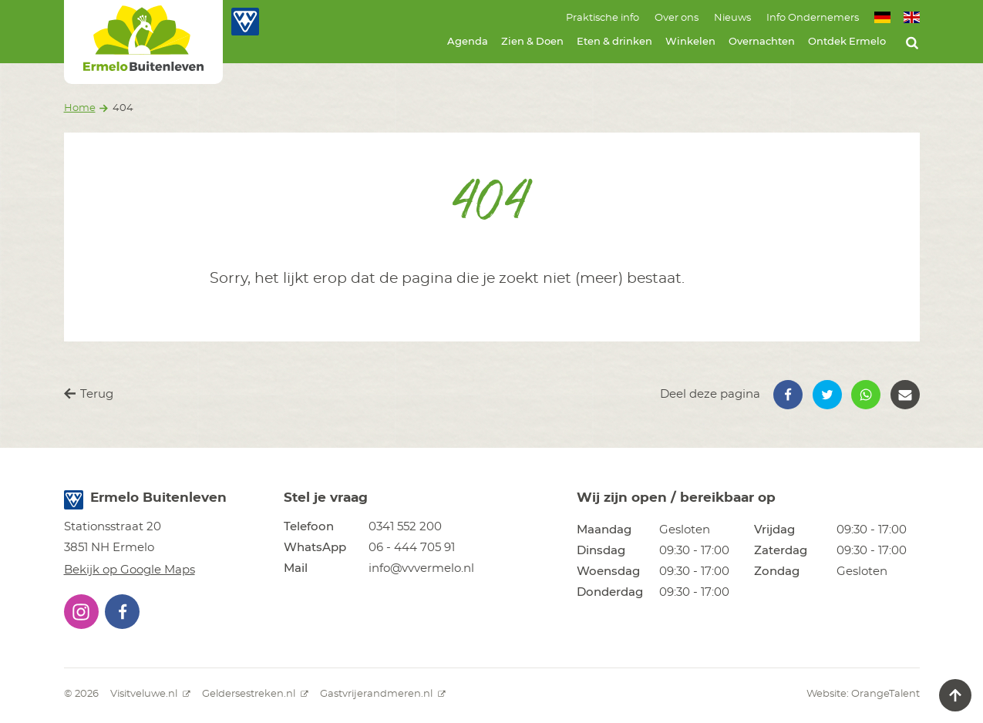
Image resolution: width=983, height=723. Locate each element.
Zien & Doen (532, 42)
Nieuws (732, 18)
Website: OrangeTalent (863, 694)
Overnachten (762, 42)
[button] (788, 394)
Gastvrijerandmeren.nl (383, 694)
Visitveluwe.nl (150, 694)
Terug (88, 394)
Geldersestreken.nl (255, 694)
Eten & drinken (614, 42)
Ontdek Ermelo (847, 42)
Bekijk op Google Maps (129, 570)
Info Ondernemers (812, 18)
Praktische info (602, 18)
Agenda (467, 42)
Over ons (677, 18)
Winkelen (690, 42)
